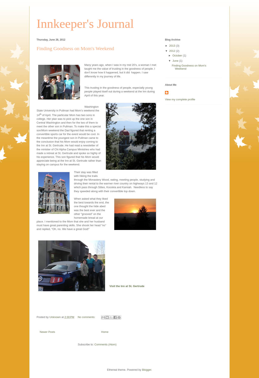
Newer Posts (47, 331)
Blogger (146, 369)
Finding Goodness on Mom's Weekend (75, 48)
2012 (172, 50)
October (178, 55)
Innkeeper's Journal (85, 24)
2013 (172, 45)
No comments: (87, 317)
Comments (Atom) (105, 344)
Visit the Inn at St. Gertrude (126, 286)
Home (105, 331)
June (176, 60)
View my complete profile (180, 99)
